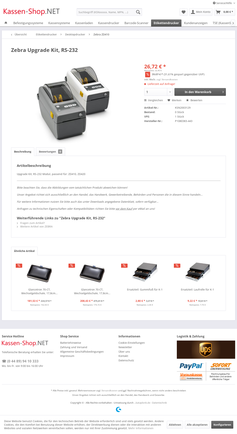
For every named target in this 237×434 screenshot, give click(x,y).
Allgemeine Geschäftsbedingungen (82, 351)
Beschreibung (22, 151)
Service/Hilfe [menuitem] (223, 3)
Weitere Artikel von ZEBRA (35, 226)
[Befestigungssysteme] (28, 23)
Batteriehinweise (70, 342)
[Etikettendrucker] (166, 23)
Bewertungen (50, 151)
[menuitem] (109, 12)
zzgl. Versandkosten (167, 79)
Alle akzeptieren (197, 424)
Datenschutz (126, 360)
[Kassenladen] (84, 23)
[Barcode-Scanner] (136, 23)
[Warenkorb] (224, 12)
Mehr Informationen (140, 428)
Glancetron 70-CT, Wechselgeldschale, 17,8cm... (39, 291)
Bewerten (194, 100)
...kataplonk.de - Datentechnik (150, 402)
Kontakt (123, 356)
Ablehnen (175, 424)
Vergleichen (153, 100)
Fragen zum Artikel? (31, 223)
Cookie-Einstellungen (131, 342)
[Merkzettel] (184, 12)
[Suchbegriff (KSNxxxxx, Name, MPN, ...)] (109, 12)
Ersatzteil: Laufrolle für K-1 (197, 289)
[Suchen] (138, 12)
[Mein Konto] (200, 12)
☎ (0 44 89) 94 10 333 (20, 361)
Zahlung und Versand (73, 347)
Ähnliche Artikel (24, 251)
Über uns (124, 351)
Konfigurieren (222, 424)
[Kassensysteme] (59, 23)
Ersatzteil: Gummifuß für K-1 (145, 289)
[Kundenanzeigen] (195, 23)
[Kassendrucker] (109, 23)
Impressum (67, 356)
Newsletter (125, 347)
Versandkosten (109, 390)
